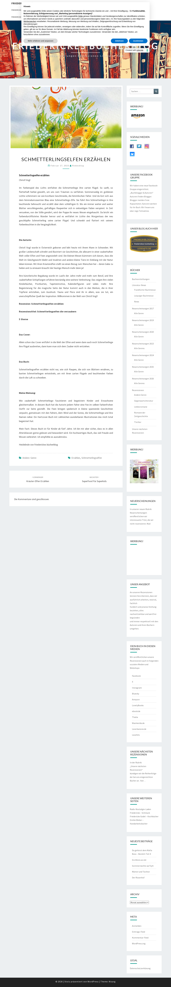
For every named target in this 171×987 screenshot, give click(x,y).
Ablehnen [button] (119, 41)
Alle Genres (139, 348)
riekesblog (78, 165)
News (136, 301)
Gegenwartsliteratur (143, 400)
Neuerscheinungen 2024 (143, 355)
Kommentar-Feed (140, 937)
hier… (143, 780)
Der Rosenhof (138, 877)
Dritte (80, 16)
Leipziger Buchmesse (143, 295)
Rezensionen (138, 390)
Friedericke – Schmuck (140, 812)
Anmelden (136, 926)
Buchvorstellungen (140, 279)
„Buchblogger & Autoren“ (141, 192)
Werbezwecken (30, 21)
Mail (149, 523)
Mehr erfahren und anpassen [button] (40, 41)
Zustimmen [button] (138, 41)
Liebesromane (140, 406)
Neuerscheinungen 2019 (143, 320)
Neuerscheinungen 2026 (143, 378)
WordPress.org (138, 943)
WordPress (93, 981)
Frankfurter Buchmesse (145, 289)
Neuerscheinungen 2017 (143, 308)
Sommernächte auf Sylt (143, 865)
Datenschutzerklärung (140, 968)
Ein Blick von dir (139, 860)
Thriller (137, 422)
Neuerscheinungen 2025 (143, 366)
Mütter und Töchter (141, 871)
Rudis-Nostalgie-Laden (140, 809)
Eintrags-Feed (138, 931)
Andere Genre (29, 457)
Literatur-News (139, 285)
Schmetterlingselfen (91, 457)
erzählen (75, 457)
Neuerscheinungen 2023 (143, 343)
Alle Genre (139, 313)
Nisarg (112, 981)
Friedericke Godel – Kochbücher (144, 816)
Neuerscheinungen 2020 (143, 332)
